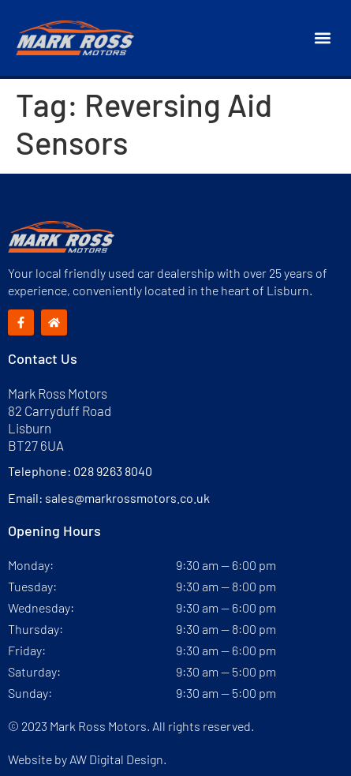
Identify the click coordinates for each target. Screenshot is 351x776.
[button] (322, 38)
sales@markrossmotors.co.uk (127, 497)
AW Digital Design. (117, 759)
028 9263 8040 (112, 470)
